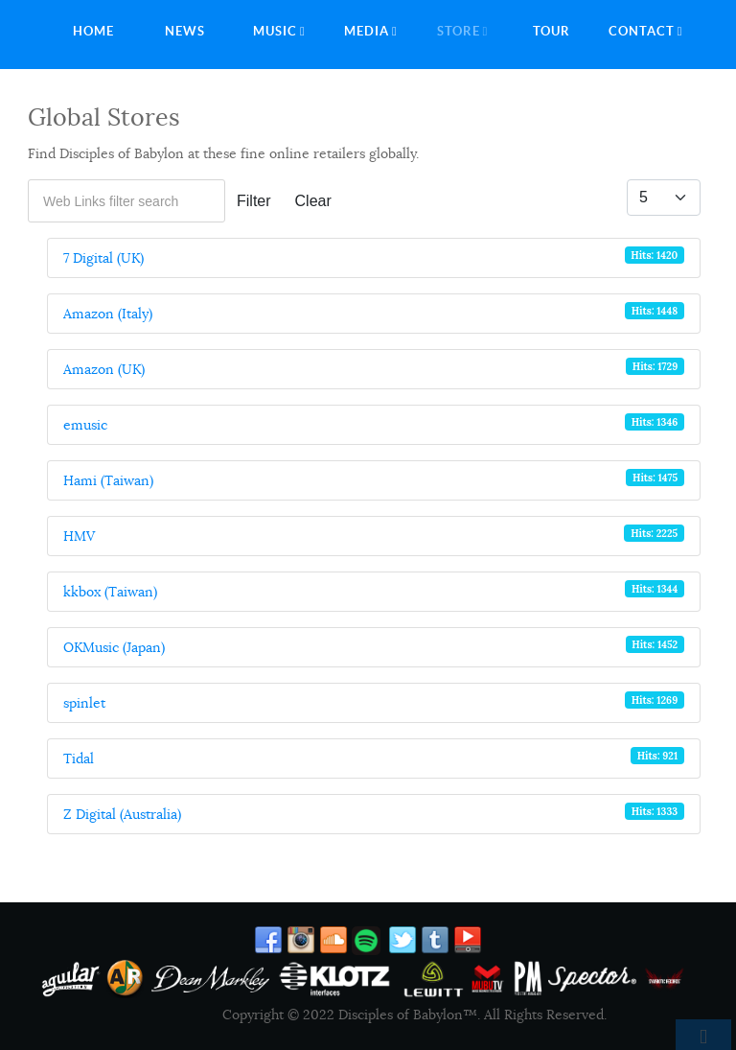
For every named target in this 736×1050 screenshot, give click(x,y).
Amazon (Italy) (107, 313)
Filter (254, 201)
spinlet (84, 703)
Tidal (78, 758)
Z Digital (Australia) (122, 814)
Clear (313, 201)
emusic (85, 424)
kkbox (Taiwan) (110, 591)
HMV (79, 536)
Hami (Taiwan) (108, 480)
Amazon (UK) (104, 369)
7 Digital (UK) (103, 258)
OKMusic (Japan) (114, 647)
